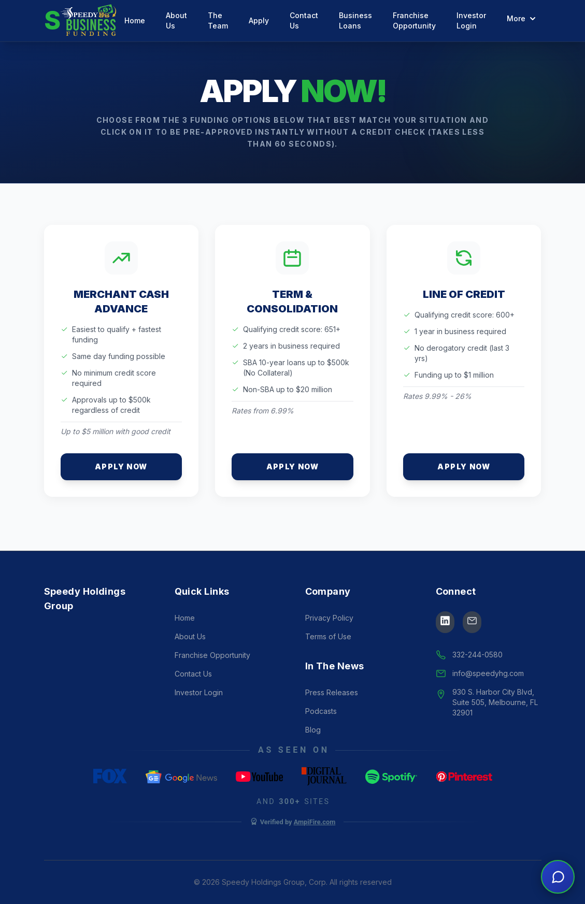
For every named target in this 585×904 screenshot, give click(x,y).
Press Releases (331, 692)
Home (134, 20)
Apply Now (121, 466)
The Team (218, 20)
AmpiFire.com (315, 822)
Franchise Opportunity (414, 20)
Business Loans (355, 20)
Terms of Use (328, 636)
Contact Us (304, 20)
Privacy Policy (329, 617)
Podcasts (321, 711)
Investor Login (471, 20)
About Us (176, 20)
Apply (259, 20)
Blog (313, 729)
